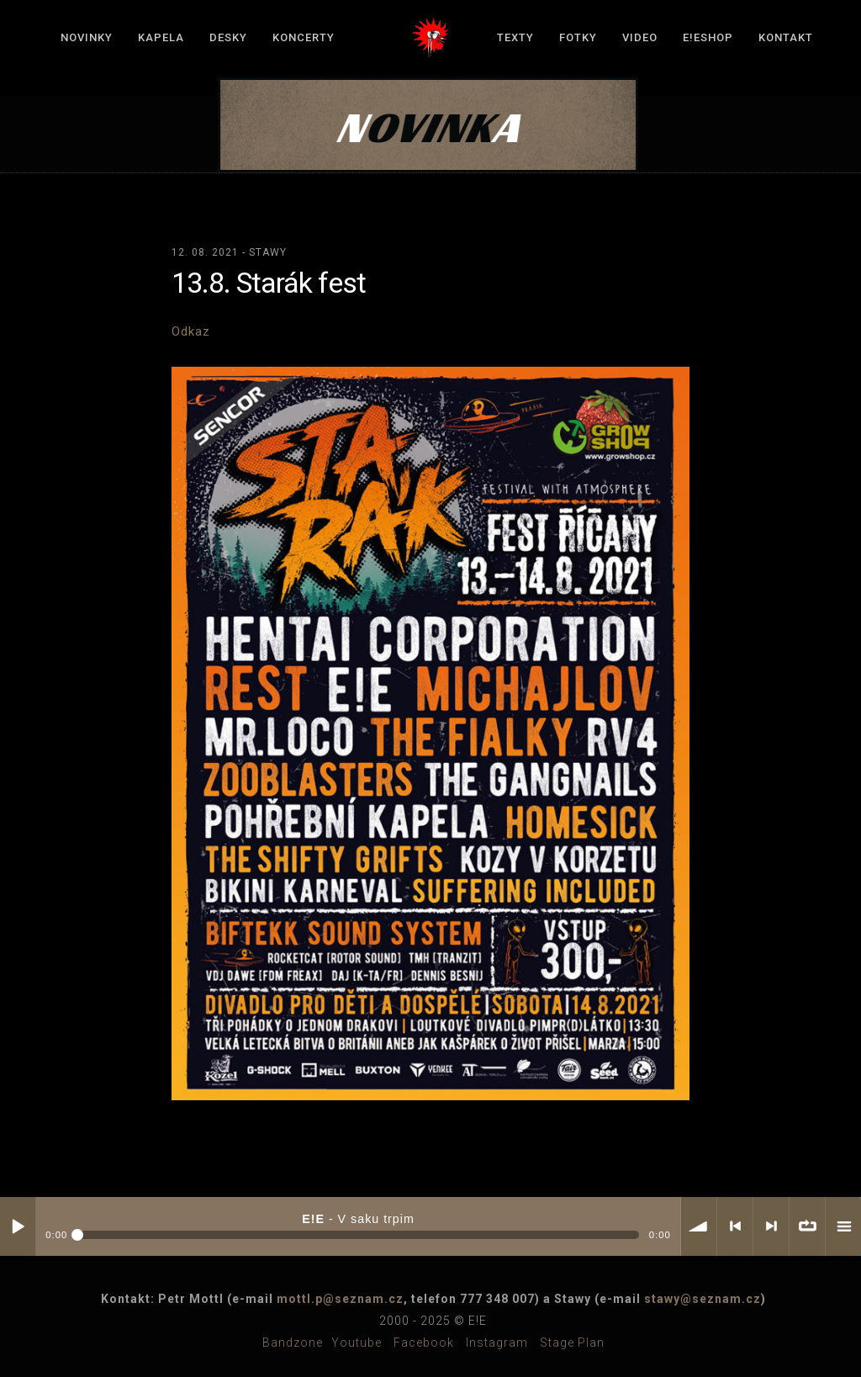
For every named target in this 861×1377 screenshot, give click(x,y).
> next (771, 1226)
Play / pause (17, 1226)
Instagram (497, 1342)
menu (843, 1226)
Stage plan (572, 1342)
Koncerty (303, 37)
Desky (228, 37)
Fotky (578, 37)
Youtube (356, 1342)
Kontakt (785, 37)
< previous (735, 1226)
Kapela (161, 37)
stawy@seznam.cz (702, 1299)
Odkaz (191, 331)
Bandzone (292, 1342)
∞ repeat (807, 1226)
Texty (515, 37)
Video (640, 37)
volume (698, 1226)
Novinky (87, 37)
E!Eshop (708, 37)
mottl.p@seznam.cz (340, 1299)
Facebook (424, 1342)
